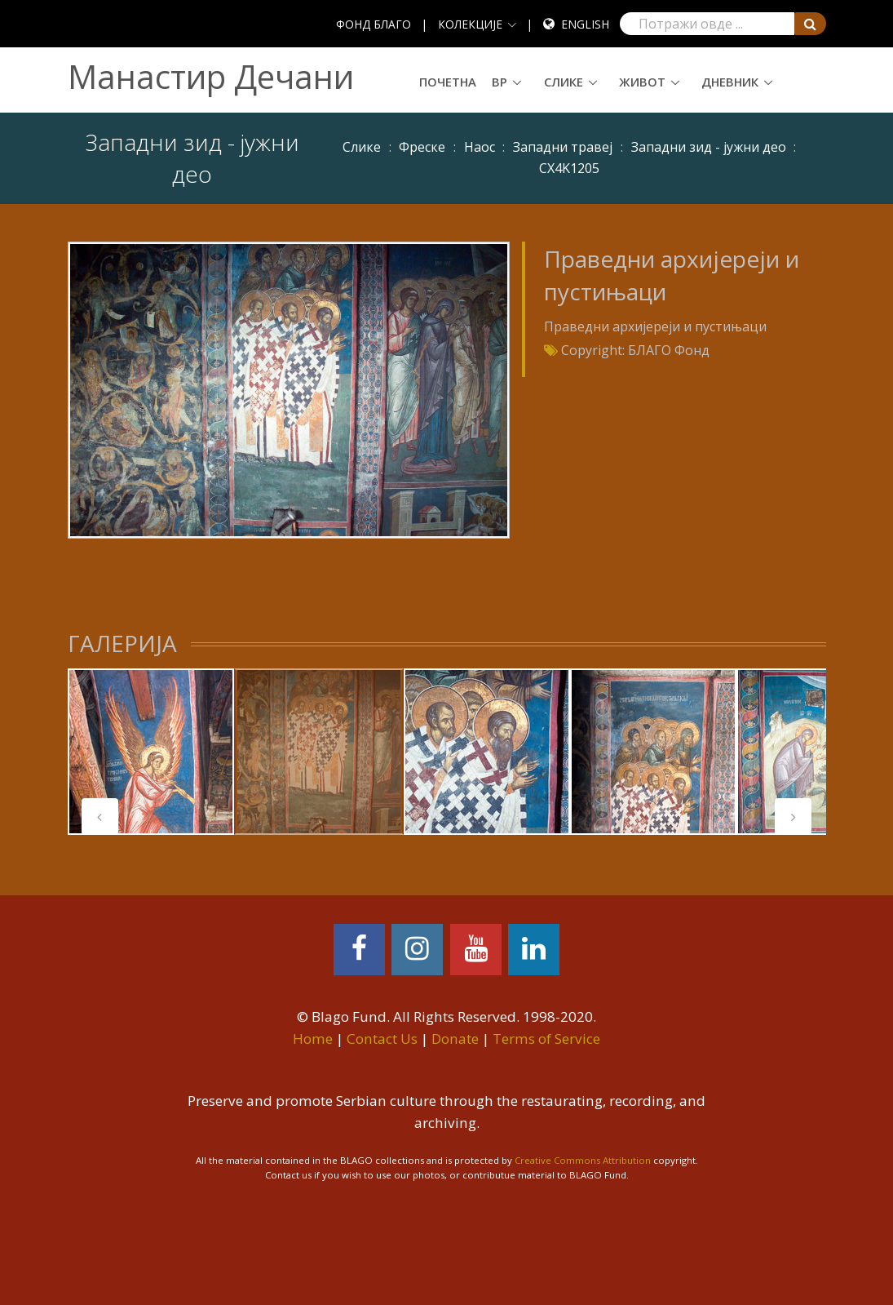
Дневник (729, 81)
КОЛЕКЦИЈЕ (470, 24)
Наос (479, 147)
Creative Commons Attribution (583, 1160)
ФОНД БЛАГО (373, 24)
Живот (642, 81)
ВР (499, 81)
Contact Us (382, 1038)
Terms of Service (546, 1038)
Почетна (447, 81)
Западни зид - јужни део (708, 147)
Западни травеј (562, 147)
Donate (455, 1038)
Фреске (422, 147)
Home (313, 1038)
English (585, 24)
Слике (563, 81)
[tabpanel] (151, 751)
